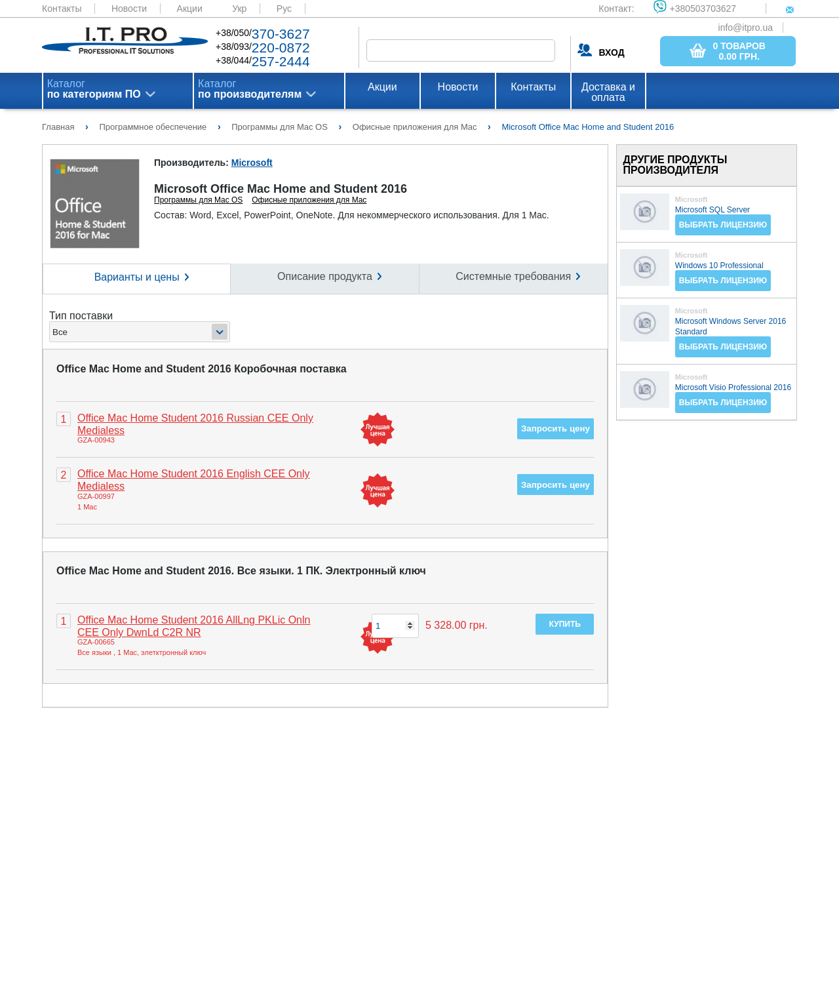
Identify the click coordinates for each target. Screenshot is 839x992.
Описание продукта (324, 276)
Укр (239, 8)
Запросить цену (555, 428)
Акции (190, 8)
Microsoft (252, 162)
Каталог (94, 89)
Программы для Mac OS (198, 200)
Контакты (61, 8)
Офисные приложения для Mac (309, 200)
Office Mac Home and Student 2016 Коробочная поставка (201, 368)
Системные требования (513, 276)
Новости (129, 8)
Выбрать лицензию (723, 224)
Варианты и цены (137, 277)
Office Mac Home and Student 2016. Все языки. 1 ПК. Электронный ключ (241, 570)
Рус (284, 8)
